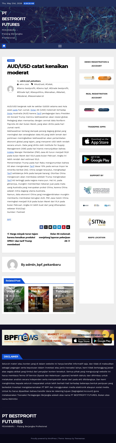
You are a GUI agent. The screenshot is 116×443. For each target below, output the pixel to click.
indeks (10, 152)
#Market (60, 92)
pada (15, 110)
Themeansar (80, 438)
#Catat (48, 84)
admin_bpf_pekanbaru (30, 81)
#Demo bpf (42, 88)
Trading (11, 60)
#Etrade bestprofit (58, 88)
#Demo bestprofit (26, 88)
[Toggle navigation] (60, 46)
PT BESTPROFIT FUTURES (13, 19)
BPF (9, 219)
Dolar (33, 110)
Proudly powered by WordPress (44, 438)
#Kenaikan (50, 92)
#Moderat (22, 96)
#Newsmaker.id (36, 96)
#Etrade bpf (23, 92)
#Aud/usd (39, 84)
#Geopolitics (37, 92)
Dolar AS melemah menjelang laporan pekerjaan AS (54, 237)
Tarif (39, 113)
